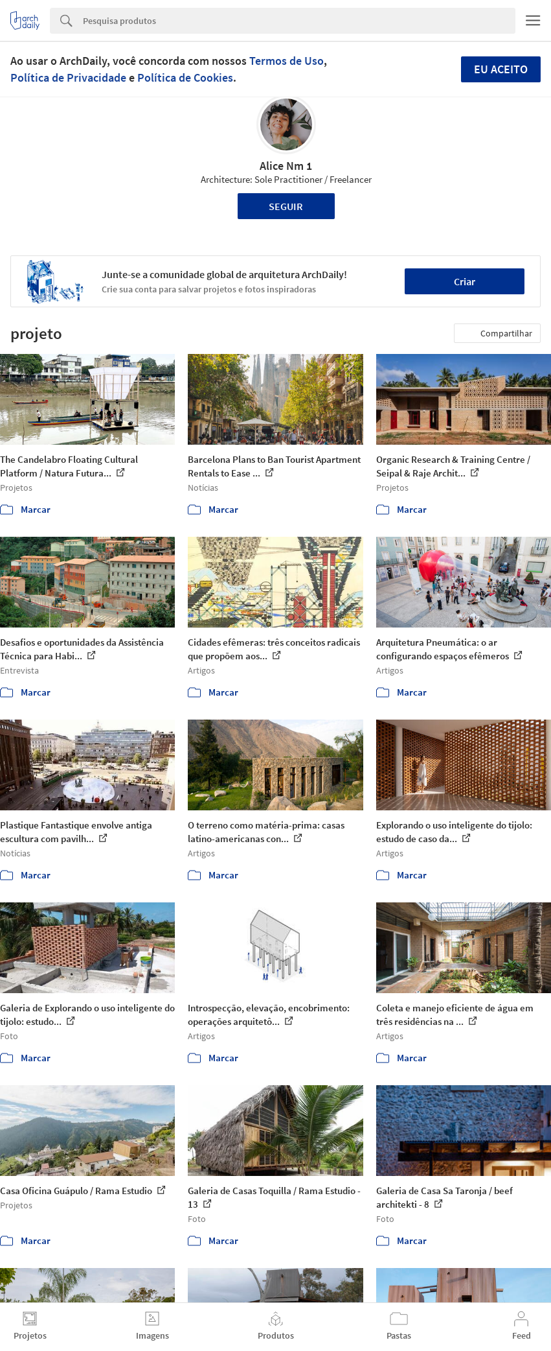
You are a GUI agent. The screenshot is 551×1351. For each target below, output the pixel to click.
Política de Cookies (185, 77)
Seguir (286, 206)
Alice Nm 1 (286, 165)
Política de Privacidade (68, 77)
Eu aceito (501, 69)
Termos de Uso (286, 60)
